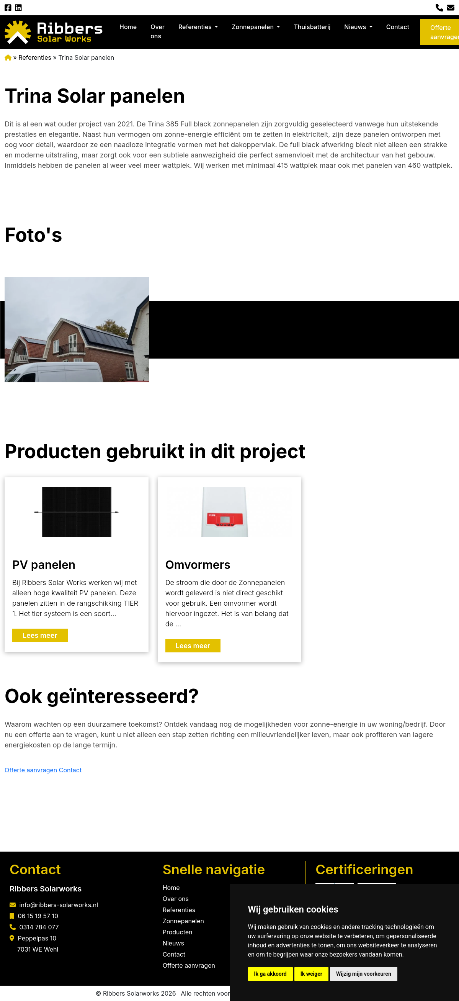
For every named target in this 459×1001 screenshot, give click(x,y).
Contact (397, 27)
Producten (178, 932)
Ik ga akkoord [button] (270, 974)
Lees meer (40, 635)
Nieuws (356, 27)
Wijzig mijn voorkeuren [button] (363, 974)
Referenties (195, 27)
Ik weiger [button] (311, 974)
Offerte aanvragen (31, 770)
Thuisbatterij (312, 27)
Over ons (157, 31)
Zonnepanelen (253, 27)
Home (128, 27)
